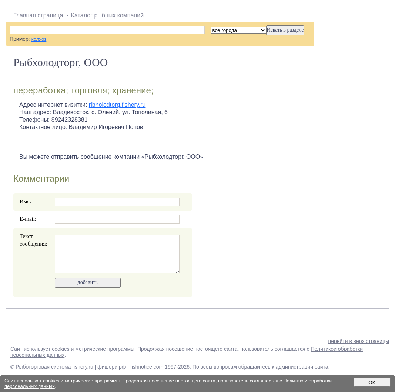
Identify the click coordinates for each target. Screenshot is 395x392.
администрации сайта (301, 367)
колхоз (39, 39)
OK (371, 382)
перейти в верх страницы (358, 341)
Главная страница (38, 15)
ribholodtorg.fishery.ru (117, 105)
